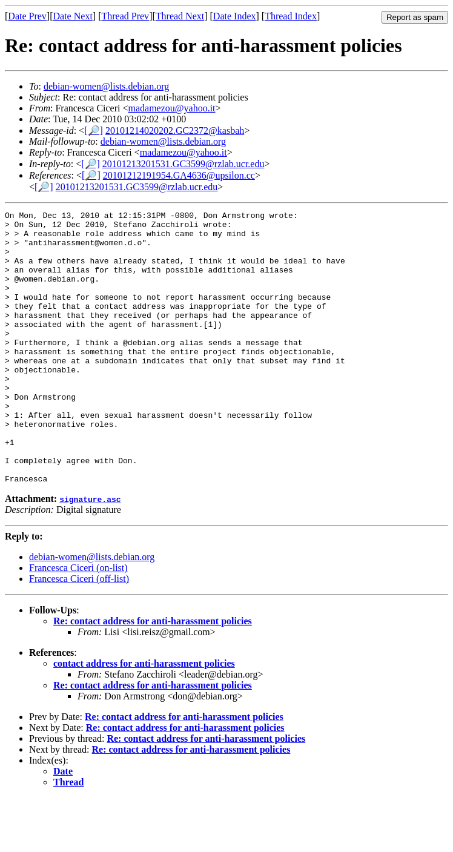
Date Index (234, 16)
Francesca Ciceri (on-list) (78, 622)
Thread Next (180, 16)
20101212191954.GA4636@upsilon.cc (179, 175)
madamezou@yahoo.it (172, 108)
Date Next (73, 16)
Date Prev (27, 16)
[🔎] (93, 130)
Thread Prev (125, 16)
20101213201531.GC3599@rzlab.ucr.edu (183, 164)
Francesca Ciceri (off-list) (79, 633)
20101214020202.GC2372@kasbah (174, 130)
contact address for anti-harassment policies (144, 718)
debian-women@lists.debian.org (106, 86)
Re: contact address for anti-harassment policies (152, 675)
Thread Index (291, 16)
